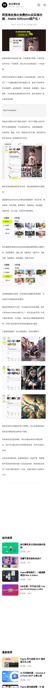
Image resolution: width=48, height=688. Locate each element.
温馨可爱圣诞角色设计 (30, 558)
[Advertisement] (24, 508)
